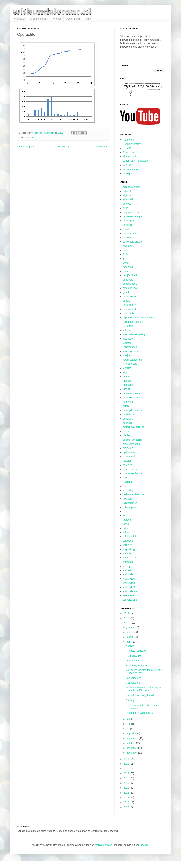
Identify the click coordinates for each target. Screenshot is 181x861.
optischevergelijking (133, 427)
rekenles (127, 465)
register (127, 460)
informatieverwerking (134, 334)
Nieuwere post (26, 146)
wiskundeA (129, 578)
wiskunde (128, 574)
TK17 (126, 515)
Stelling (130, 700)
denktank (128, 237)
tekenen (127, 498)
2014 (127, 758)
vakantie (127, 532)
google (126, 300)
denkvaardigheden (133, 241)
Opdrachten (132, 660)
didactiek (128, 245)
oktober (130, 743)
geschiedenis (130, 283)
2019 (127, 783)
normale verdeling (132, 397)
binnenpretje (129, 220)
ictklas (126, 330)
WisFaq (56, 18)
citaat (126, 229)
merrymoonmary (104, 844)
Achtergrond (73, 18)
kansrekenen (130, 347)
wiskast (127, 570)
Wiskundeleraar (38, 18)
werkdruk (128, 561)
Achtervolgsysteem (136, 665)
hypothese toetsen (133, 321)
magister (127, 376)
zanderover (129, 595)
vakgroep (128, 540)
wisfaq (126, 566)
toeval (126, 524)
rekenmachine (130, 469)
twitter (126, 528)
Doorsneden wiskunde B (139, 712)
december (132, 752)
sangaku (127, 477)
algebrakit (128, 199)
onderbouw (129, 414)
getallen (127, 292)
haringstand (129, 309)
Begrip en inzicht (132, 143)
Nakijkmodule (133, 655)
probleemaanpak (132, 444)
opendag (128, 422)
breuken (127, 224)
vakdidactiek (129, 536)
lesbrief (127, 368)
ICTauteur (128, 325)
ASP (125, 208)
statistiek (127, 481)
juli (128, 728)
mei (128, 718)
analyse (127, 203)
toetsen (127, 519)
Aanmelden (129, 139)
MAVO (126, 389)
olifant (126, 405)
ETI (125, 258)
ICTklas (127, 148)
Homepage (64, 146)
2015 (127, 763)
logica (126, 372)
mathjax (127, 380)
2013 (127, 623)
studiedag (128, 490)
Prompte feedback (136, 650)
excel (126, 262)
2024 (127, 807)
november (132, 747)
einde (126, 250)
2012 (127, 618)
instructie (128, 338)
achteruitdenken (132, 187)
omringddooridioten (133, 410)
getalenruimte (130, 288)
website (127, 553)
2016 (127, 768)
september (132, 738)
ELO (125, 254)
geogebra (128, 279)
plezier (126, 435)
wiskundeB (129, 582)
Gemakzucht (133, 682)
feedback (128, 267)
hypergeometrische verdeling (139, 317)
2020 (127, 787)
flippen (126, 271)
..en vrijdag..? (133, 678)
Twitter (88, 18)
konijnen (30, 137)
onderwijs (128, 418)
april (129, 641)
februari (130, 632)
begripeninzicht (131, 212)
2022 (127, 797)
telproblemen (130, 502)
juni (128, 723)
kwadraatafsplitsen (133, 359)
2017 (127, 773)
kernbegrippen (131, 351)
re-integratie (129, 456)
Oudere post (101, 146)
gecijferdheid (130, 275)
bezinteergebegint (132, 216)
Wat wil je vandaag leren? (140, 695)
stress (126, 486)
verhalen (127, 545)
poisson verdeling (132, 439)
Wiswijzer (19, 18)
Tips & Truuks (130, 156)
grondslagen (129, 304)
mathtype (128, 384)
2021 (127, 792)
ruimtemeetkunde (132, 473)
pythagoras (129, 452)
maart (129, 636)
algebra (127, 195)
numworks (128, 401)
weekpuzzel (129, 557)
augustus (131, 733)
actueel (127, 191)
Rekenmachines (132, 152)
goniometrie (129, 296)
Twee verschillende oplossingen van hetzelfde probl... (143, 689)
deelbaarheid (130, 233)
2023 (127, 802)
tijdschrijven (129, 507)
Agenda (130, 646)
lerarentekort (130, 363)
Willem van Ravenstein (135, 160)
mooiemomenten (132, 393)
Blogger (144, 844)
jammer (127, 342)
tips (125, 511)
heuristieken (129, 313)
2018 (127, 778)
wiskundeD (129, 587)
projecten (128, 448)
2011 (127, 613)
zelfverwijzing (130, 599)
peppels (127, 431)
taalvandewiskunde (133, 494)
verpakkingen (130, 549)
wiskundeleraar (131, 591)
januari (130, 627)
